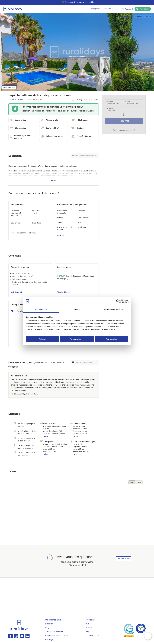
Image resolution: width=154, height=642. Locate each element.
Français (127, 9)
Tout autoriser (112, 339)
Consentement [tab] (41, 309)
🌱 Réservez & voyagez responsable (76, 2)
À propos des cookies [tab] (113, 309)
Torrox (28, 100)
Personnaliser (77, 339)
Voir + (60, 236)
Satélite (138, 482)
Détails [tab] (77, 309)
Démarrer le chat (123, 559)
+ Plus (53, 173)
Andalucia (12, 100)
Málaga (21, 100)
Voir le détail (17, 292)
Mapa (132, 482)
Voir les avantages (86, 111)
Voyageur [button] (95, 9)
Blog (116, 9)
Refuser (42, 339)
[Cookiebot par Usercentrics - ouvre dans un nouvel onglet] (117, 301)
